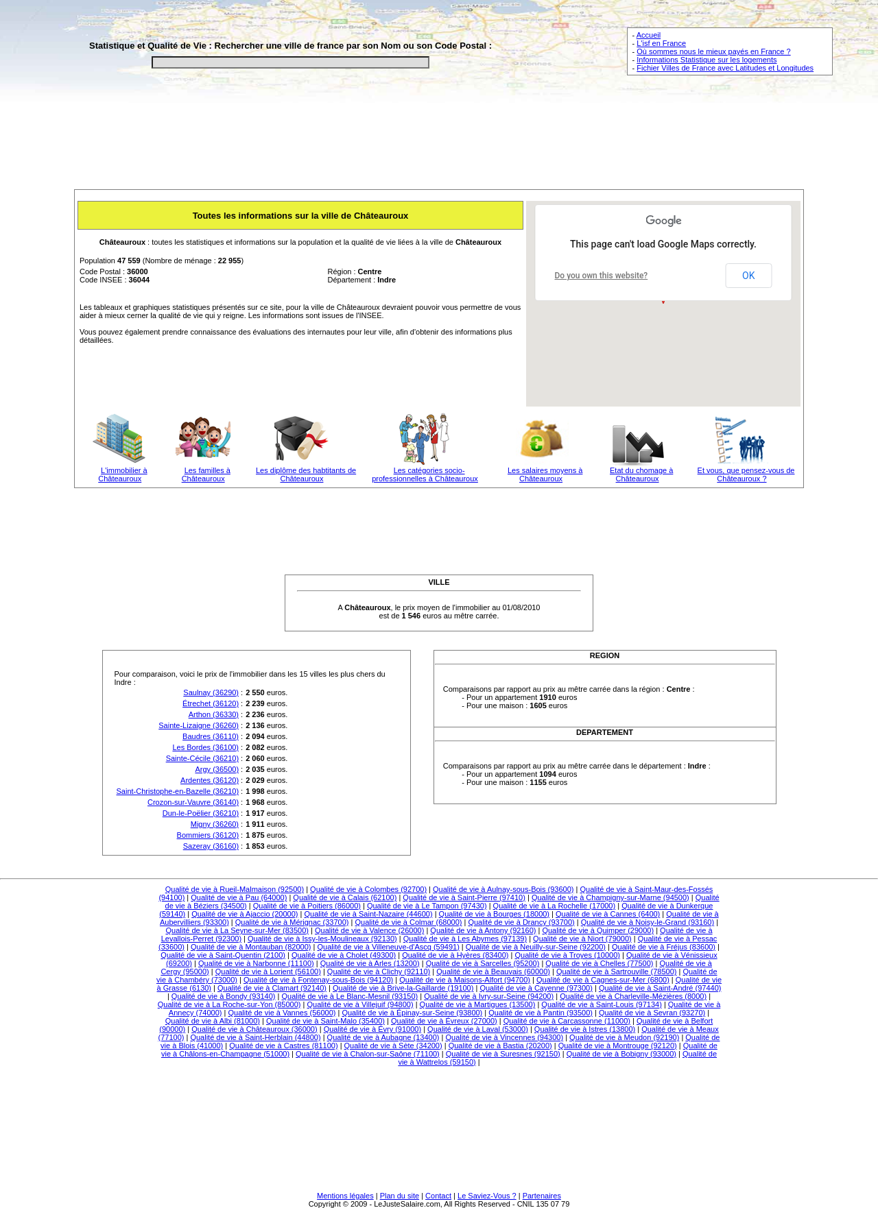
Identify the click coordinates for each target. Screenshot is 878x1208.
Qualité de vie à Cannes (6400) (608, 914)
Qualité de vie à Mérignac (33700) (292, 922)
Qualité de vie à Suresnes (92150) (503, 1054)
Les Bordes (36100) (205, 747)
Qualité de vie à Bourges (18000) (494, 914)
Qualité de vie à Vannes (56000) (281, 1012)
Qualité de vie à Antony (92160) (483, 930)
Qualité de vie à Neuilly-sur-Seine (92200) (536, 947)
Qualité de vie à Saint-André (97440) (660, 988)
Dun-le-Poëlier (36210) (201, 813)
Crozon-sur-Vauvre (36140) (193, 802)
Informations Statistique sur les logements (706, 60)
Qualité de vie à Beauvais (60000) (493, 971)
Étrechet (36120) (210, 703)
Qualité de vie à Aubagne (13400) (383, 1037)
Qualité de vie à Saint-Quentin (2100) (223, 955)
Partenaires (542, 1196)
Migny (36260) (215, 824)
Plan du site (399, 1196)
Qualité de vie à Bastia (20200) (500, 1045)
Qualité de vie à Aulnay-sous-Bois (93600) (503, 889)
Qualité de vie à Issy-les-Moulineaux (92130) (322, 938)
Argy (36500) (217, 769)
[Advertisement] (439, 142)
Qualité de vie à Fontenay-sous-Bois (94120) (318, 980)
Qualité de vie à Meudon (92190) (624, 1037)
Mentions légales (345, 1196)
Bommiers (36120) (208, 835)
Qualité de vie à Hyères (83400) (455, 955)
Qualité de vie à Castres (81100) (283, 1045)
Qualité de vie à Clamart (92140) (272, 988)
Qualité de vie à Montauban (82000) (251, 947)
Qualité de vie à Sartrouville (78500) (616, 971)
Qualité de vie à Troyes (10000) (566, 955)
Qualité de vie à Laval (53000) (477, 1029)
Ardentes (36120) (209, 780)
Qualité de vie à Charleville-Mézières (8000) (633, 996)
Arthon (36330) (214, 714)
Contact (438, 1196)
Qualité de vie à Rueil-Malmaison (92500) (234, 889)
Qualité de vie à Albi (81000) (212, 1021)
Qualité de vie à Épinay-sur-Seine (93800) (412, 1012)
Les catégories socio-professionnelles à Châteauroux (425, 474)
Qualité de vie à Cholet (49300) (344, 955)
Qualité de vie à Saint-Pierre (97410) (464, 897)
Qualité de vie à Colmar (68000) (408, 922)
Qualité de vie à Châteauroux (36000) (254, 1029)
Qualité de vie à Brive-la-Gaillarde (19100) (403, 988)
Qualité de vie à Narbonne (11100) (256, 963)
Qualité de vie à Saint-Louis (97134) (601, 1004)
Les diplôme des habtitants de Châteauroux (306, 474)
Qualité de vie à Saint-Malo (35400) (325, 1021)
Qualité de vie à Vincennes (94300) (504, 1037)
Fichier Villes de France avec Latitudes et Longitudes (725, 68)
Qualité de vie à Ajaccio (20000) (244, 914)
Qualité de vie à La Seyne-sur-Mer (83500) (237, 930)
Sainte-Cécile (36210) (202, 758)
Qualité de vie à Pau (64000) (239, 897)
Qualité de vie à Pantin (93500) (540, 1012)
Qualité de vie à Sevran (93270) (652, 1012)
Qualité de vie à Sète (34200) (393, 1045)
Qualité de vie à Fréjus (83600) (663, 947)
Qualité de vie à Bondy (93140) (223, 996)
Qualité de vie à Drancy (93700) (521, 922)
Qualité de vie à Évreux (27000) (444, 1021)
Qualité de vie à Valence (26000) (369, 930)
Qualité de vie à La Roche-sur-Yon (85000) (229, 1004)
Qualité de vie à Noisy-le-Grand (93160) (647, 922)
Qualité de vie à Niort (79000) (582, 938)
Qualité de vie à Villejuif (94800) (360, 1004)
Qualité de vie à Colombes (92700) (368, 889)
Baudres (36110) (210, 736)
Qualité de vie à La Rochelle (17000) (554, 906)
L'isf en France (661, 43)
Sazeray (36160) (211, 846)
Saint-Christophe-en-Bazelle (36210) (178, 791)
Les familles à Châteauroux (206, 474)
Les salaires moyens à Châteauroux (545, 474)
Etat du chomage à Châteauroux (641, 474)
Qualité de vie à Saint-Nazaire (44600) (369, 914)
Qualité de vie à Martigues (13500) (478, 1004)
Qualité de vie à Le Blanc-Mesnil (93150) (350, 996)
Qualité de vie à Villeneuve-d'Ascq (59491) (388, 947)
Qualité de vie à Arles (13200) (370, 963)
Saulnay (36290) (211, 692)
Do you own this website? (601, 275)
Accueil (649, 35)
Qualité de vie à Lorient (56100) (268, 971)
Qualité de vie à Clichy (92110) (378, 971)
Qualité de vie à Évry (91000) (372, 1029)
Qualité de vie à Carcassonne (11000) (566, 1021)
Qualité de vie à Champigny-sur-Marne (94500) (610, 897)
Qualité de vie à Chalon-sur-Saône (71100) (368, 1054)
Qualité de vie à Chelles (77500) (599, 963)
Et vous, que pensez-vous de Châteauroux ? (746, 474)
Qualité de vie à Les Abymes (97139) (465, 938)
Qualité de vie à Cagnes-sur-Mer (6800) (602, 980)
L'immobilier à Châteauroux (122, 474)
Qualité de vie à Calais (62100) (344, 897)
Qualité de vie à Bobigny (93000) (621, 1054)
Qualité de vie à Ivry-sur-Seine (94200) (489, 996)
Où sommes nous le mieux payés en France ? (713, 51)
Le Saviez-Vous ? (487, 1196)
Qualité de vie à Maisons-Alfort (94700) (464, 980)
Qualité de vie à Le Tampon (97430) (427, 906)
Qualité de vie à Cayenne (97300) (536, 988)
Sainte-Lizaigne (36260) (198, 725)
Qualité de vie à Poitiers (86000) (307, 906)
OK (748, 275)
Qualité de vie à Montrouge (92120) (617, 1045)
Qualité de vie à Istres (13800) (584, 1029)
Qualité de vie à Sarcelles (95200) (483, 963)
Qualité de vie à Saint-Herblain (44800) (255, 1037)
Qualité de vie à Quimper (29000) (598, 930)
